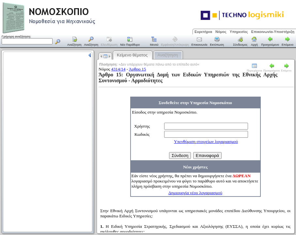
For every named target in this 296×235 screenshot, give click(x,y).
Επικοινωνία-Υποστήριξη (272, 32)
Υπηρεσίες (239, 32)
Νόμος (220, 32)
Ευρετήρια (203, 32)
